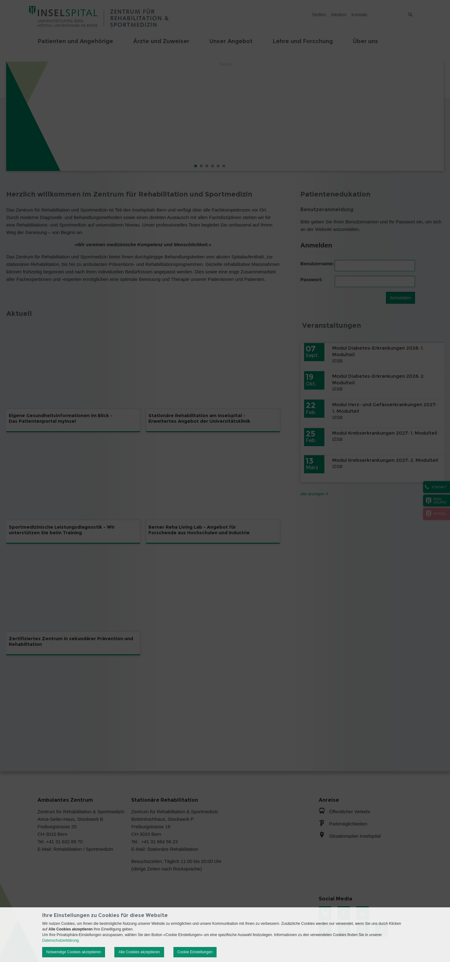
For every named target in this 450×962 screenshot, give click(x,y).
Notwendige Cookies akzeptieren (73, 952)
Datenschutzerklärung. (61, 940)
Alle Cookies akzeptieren (139, 952)
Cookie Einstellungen (195, 952)
